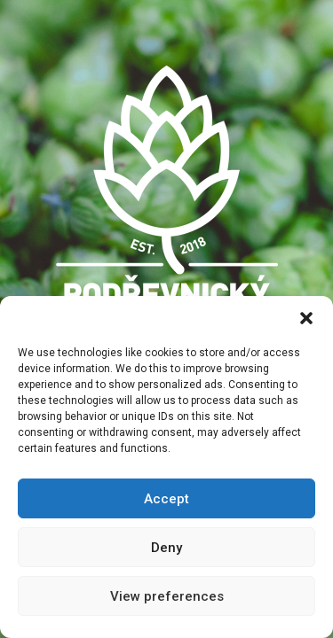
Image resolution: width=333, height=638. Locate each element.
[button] (306, 318)
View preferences (167, 596)
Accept (166, 499)
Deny (166, 548)
